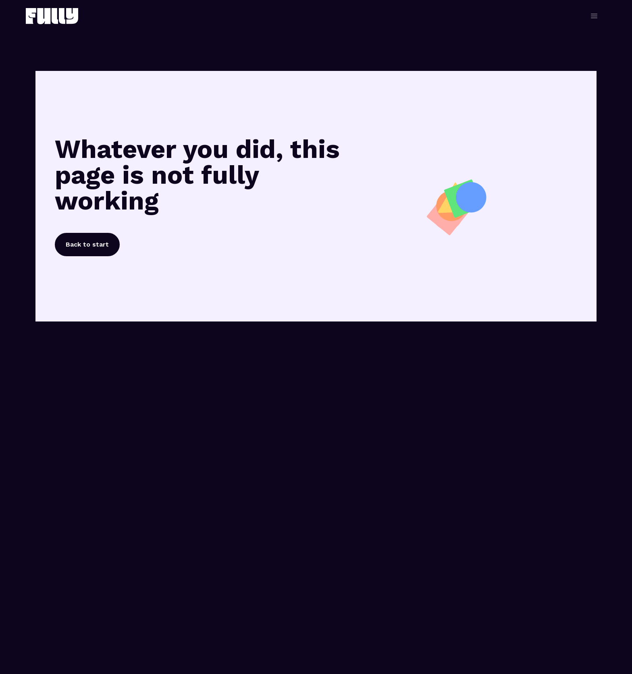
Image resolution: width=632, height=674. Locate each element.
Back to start (87, 244)
